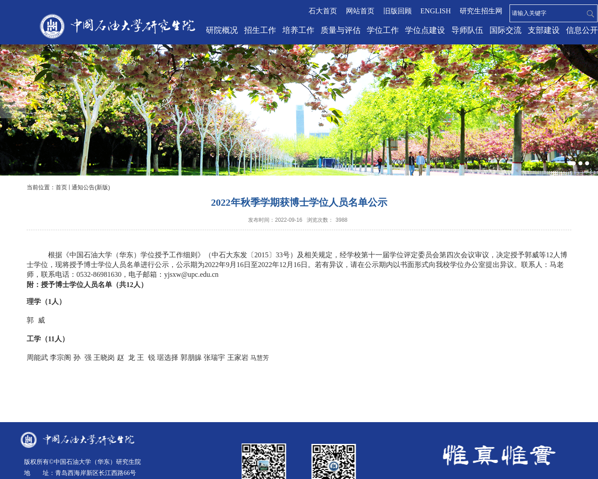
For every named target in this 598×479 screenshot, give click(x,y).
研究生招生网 (481, 11)
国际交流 (506, 30)
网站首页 (360, 11)
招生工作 (260, 30)
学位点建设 (425, 30)
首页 (61, 187)
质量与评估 (341, 30)
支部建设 (544, 30)
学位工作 (383, 30)
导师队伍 (467, 30)
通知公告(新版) (91, 187)
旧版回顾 (397, 11)
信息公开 (582, 30)
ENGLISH (436, 11)
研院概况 (222, 30)
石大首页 (323, 11)
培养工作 (298, 30)
